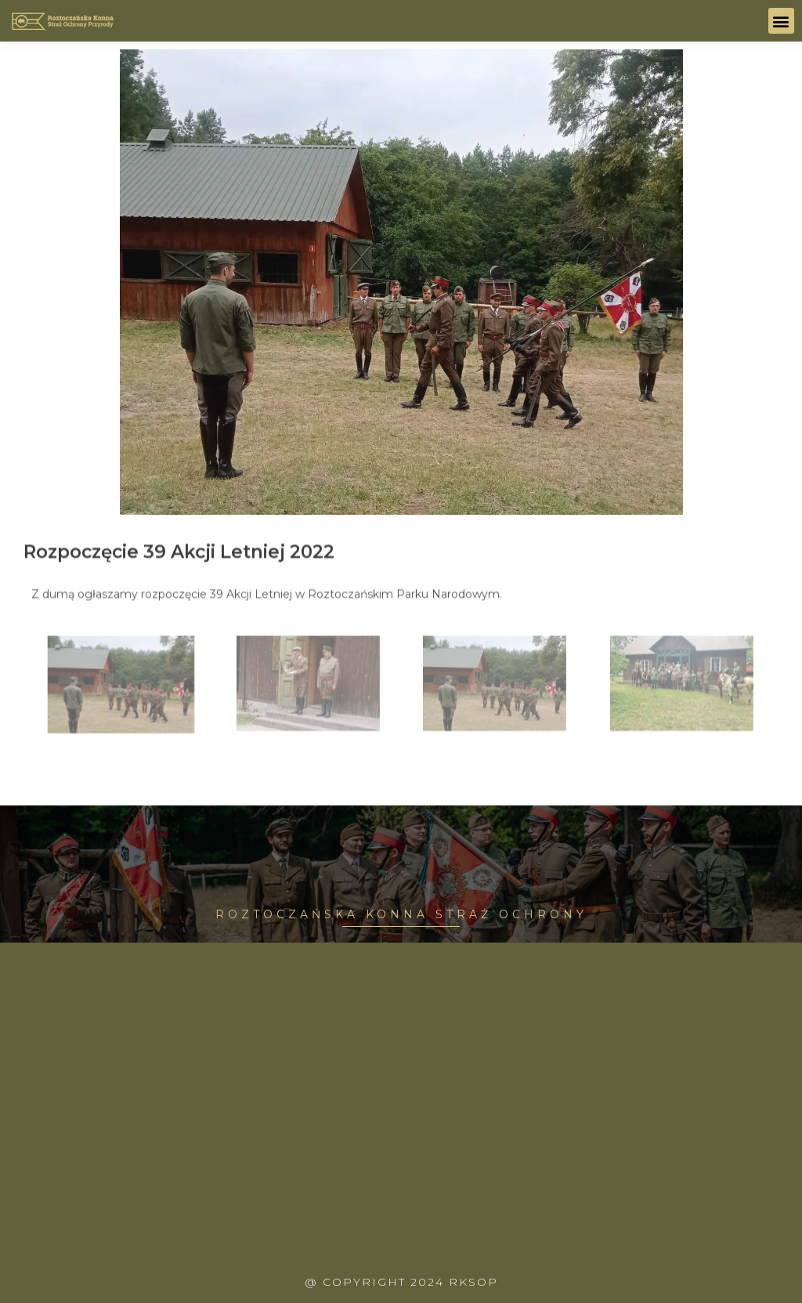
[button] (781, 21)
